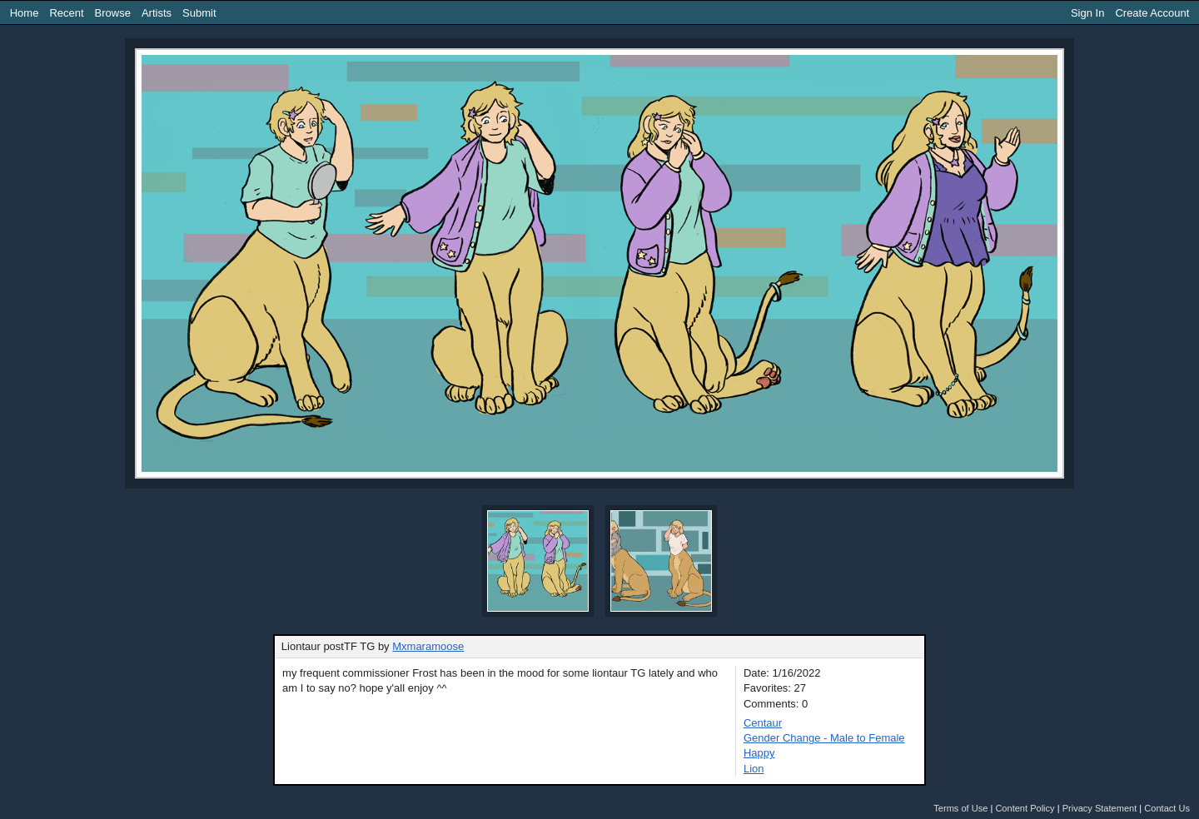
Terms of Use (960, 808)
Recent (66, 13)
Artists (157, 13)
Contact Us (1167, 808)
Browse (113, 13)
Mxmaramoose (428, 646)
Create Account (1152, 13)
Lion (754, 768)
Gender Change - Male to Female (824, 738)
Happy (759, 753)
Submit (199, 13)
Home (24, 13)
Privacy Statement (1099, 808)
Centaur (763, 723)
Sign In (1087, 13)
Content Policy (1024, 808)
